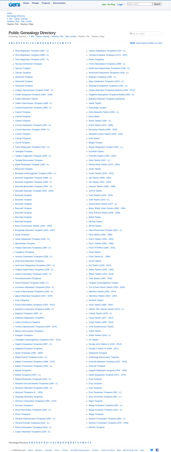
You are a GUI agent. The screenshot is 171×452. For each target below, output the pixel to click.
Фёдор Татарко (95, 143)
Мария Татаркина (23, 370)
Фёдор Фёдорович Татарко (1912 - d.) (106, 147)
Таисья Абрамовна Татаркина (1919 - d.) (107, 51)
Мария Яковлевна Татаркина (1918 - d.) (33, 379)
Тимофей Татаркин (24, 151)
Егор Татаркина (22, 300)
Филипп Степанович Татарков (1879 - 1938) (108, 423)
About (30, 450)
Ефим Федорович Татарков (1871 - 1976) (107, 375)
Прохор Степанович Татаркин (28, 64)
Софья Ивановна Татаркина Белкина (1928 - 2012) (112, 90)
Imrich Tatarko (95, 169)
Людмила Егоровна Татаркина (29, 348)
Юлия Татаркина (96, 59)
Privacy (65, 450)
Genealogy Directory (16, 16)
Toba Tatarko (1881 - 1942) (100, 278)
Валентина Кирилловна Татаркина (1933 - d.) (109, 68)
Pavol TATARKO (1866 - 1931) (102, 248)
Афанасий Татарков (98, 353)
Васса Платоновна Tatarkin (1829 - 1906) (33, 226)
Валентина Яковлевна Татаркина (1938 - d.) (109, 73)
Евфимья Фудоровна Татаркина (29, 318)
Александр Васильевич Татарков (104, 357)
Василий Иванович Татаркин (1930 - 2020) (34, 191)
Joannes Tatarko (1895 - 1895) (102, 186)
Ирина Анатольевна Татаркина (29, 331)
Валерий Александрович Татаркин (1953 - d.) (35, 173)
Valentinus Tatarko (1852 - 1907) (103, 296)
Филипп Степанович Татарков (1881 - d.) (107, 419)
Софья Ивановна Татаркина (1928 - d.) (32, 432)
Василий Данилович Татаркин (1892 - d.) (33, 186)
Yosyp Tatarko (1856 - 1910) (101, 322)
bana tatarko (94, 116)
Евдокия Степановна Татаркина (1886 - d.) (34, 309)
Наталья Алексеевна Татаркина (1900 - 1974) (35, 401)
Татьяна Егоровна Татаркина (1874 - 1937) (108, 55)
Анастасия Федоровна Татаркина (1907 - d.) (35, 265)
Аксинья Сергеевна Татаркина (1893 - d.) (33, 256)
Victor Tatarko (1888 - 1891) (101, 305)
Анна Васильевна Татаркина (28, 278)
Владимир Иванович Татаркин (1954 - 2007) (35, 230)
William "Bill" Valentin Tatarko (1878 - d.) (106, 309)
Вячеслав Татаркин (24, 169)
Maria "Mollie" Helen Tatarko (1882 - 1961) (107, 208)
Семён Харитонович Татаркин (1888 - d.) (33, 103)
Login (120, 4)
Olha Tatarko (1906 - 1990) (100, 235)
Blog (119, 450)
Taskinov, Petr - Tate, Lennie (19, 21)
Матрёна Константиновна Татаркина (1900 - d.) (36, 383)
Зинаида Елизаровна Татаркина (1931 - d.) (108, 86)
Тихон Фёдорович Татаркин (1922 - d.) (32, 147)
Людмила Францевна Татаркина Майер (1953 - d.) (111, 94)
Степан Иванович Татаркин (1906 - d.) (32, 129)
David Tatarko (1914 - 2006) (101, 125)
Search (157, 4)
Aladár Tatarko (95, 103)
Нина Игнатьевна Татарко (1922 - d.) (105, 230)
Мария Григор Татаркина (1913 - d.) (31, 357)
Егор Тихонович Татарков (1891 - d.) (105, 397)
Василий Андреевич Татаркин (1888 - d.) (33, 178)
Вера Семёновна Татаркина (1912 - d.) (106, 81)
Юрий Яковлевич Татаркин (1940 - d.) (32, 164)
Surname (48, 450)
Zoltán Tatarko (95, 331)
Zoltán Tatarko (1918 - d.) (100, 335)
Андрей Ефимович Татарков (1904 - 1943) (108, 370)
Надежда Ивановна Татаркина (29, 397)
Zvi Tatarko (93, 340)
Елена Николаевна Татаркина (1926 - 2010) (35, 305)
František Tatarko (96, 151)
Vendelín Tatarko (96, 300)
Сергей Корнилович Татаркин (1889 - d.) (33, 108)
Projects (46, 3)
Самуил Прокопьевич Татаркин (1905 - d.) (34, 90)
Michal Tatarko (95, 226)
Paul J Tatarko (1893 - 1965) (101, 243)
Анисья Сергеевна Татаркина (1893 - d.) (33, 274)
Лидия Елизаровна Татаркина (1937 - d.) (33, 344)
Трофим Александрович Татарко (104, 283)
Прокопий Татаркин (24, 77)
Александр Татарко (97, 108)
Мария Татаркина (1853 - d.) (28, 375)
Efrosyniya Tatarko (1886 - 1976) (103, 129)
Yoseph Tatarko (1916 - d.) (100, 313)
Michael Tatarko (96, 221)
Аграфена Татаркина (24, 252)
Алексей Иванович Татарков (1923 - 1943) (108, 361)
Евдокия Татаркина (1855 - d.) (28, 313)
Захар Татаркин (22, 235)
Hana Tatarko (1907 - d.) (99, 160)
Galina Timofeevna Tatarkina (27, 322)
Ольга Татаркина (23, 414)
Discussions (59, 3)
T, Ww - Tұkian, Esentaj (17, 19)
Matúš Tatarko (95, 217)
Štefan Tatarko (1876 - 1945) (101, 269)
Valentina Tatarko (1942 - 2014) (102, 291)
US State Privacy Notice (80, 450)
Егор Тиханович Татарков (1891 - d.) (105, 392)
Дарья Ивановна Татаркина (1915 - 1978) (34, 296)
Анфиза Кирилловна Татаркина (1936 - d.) (34, 269)
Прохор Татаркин (23, 68)
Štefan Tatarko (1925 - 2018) (101, 274)
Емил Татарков (96, 401)
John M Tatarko (95, 191)
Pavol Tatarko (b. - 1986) (99, 256)
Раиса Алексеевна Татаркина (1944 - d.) (33, 427)
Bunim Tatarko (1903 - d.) (100, 121)
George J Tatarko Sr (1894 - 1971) (104, 348)
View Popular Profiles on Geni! (146, 43)
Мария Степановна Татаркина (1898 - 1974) (35, 361)
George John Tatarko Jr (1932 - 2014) (105, 344)
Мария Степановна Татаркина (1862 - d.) (33, 366)
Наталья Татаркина (24, 405)
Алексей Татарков (97, 366)
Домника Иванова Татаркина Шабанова (107, 99)
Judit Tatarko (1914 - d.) (99, 200)
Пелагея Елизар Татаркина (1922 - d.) (32, 423)
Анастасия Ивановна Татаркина (29, 261)
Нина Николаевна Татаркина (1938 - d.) (33, 410)
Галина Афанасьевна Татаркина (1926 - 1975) (36, 327)
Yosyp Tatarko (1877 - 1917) (101, 318)
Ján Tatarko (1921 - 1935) (100, 182)
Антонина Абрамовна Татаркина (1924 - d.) (34, 287)
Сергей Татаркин (22, 112)
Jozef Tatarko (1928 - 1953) (101, 195)
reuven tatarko (95, 261)
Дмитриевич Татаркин (25, 243)
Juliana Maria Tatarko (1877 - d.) (103, 204)
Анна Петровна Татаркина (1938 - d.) (32, 283)
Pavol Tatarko (95, 252)
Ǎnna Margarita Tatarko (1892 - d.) (104, 112)
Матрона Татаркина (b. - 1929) (29, 392)
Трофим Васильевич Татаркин (29, 160)
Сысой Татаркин (22, 143)
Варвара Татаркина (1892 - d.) (102, 77)
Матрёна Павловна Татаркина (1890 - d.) (33, 388)
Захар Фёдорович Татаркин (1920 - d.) (32, 239)
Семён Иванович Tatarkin (26, 99)
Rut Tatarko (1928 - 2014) (100, 265)
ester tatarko (94, 138)
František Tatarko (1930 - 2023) (102, 156)
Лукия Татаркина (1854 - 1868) (29, 353)
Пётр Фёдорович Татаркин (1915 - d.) (32, 59)
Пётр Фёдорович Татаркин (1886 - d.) (32, 55)
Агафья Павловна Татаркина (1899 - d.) (33, 248)
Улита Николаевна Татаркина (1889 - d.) (107, 64)
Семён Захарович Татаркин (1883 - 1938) (34, 94)
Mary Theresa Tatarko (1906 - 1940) (104, 213)
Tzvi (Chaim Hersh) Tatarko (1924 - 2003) (107, 287)
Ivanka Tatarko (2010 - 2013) (101, 173)
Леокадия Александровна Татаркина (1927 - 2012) (38, 340)
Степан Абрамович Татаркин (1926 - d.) (33, 125)
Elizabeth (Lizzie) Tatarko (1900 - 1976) (106, 134)
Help (142, 450)
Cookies (95, 450)
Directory (38, 450)
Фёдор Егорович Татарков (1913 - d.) (105, 410)
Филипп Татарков (97, 427)
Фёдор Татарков (96, 414)
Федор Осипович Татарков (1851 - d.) (106, 405)
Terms (57, 450)
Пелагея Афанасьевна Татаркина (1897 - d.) (35, 419)
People (35, 3)
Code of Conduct (108, 450)
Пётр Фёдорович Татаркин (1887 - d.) (32, 51)
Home (26, 3)
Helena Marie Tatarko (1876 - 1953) (104, 164)
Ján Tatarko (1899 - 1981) (100, 178)
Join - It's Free (108, 4)
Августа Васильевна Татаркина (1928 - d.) (34, 291)
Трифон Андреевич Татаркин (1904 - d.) (33, 156)
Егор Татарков (95, 379)
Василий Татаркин (23, 195)
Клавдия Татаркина (24, 335)
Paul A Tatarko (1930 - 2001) (101, 239)
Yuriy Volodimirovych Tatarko (101, 327)
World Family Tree (130, 450)
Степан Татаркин (23, 134)
